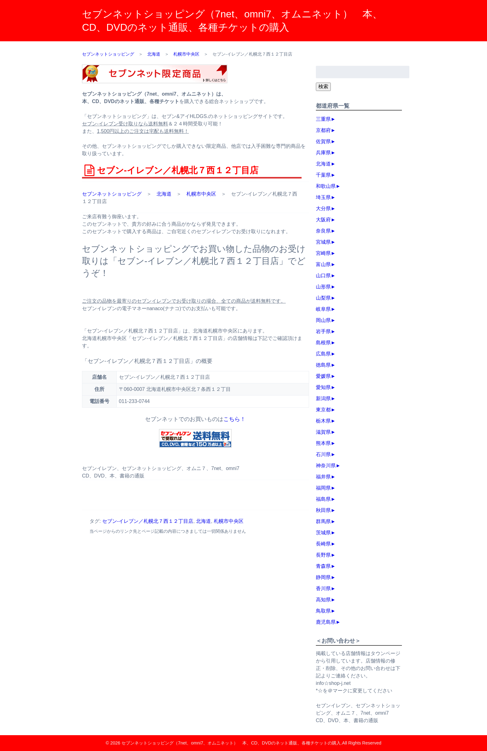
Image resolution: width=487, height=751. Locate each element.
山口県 (323, 275)
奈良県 (323, 230)
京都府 (323, 130)
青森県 (323, 566)
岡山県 (323, 320)
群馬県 (323, 521)
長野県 (323, 555)
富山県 (323, 264)
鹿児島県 (326, 622)
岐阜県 (323, 309)
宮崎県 (323, 253)
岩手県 (323, 331)
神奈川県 (326, 465)
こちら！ (234, 419)
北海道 (164, 194)
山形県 (323, 286)
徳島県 (323, 365)
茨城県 (323, 532)
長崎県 (323, 543)
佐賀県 (323, 141)
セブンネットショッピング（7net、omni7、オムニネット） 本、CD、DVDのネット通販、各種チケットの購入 (231, 742)
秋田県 (323, 510)
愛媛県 (323, 376)
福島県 (323, 499)
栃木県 (323, 420)
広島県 (323, 353)
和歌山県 (326, 186)
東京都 (323, 409)
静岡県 (323, 577)
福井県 (323, 476)
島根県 (323, 342)
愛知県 (323, 387)
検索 (323, 86)
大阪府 (323, 219)
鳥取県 (323, 610)
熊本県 (323, 443)
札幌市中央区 (201, 194)
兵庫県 (323, 152)
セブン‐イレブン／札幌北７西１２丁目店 (147, 521)
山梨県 (323, 298)
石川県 (323, 454)
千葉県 (323, 175)
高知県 (323, 599)
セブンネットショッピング (112, 194)
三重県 (323, 119)
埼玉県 (323, 197)
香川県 (323, 588)
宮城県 (323, 242)
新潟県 (323, 398)
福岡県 (323, 488)
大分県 (323, 208)
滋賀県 (323, 432)
